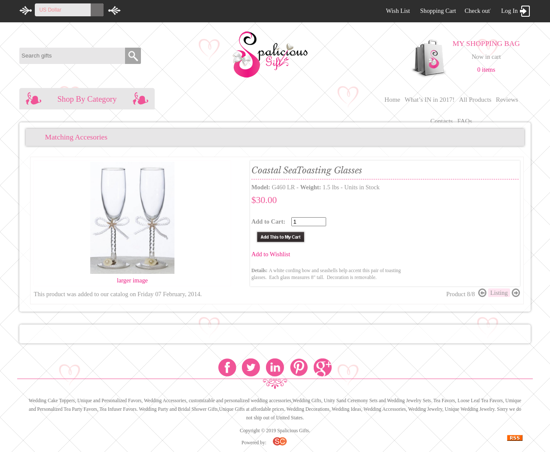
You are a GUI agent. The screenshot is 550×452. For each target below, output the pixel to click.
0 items (486, 69)
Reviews (507, 99)
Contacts (441, 121)
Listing (499, 292)
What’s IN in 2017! (430, 99)
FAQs (464, 121)
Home (392, 99)
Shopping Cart (438, 10)
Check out (477, 10)
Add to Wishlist (270, 254)
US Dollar (50, 10)
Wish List (398, 10)
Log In (509, 10)
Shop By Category (87, 98)
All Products (475, 99)
